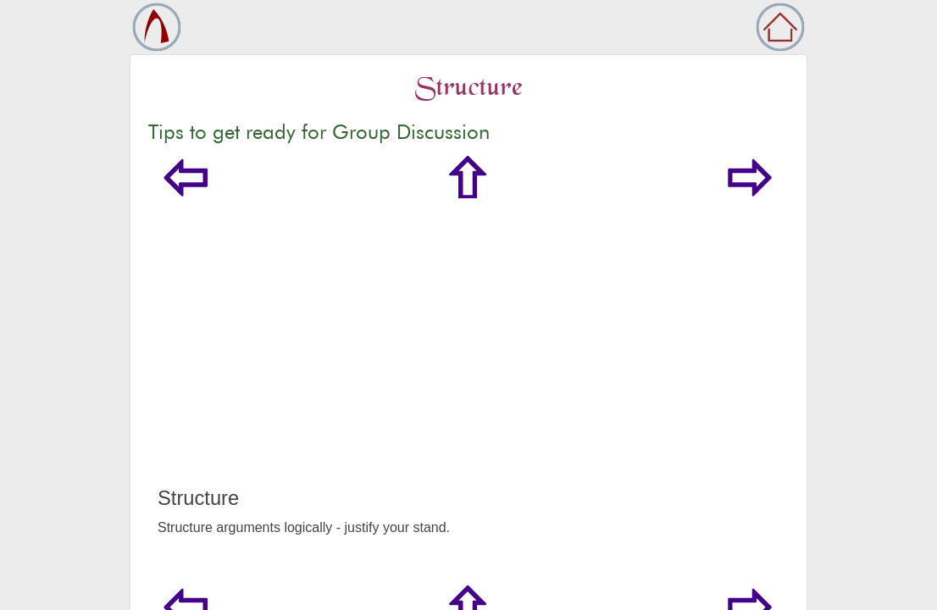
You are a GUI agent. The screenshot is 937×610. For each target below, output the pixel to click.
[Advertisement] (468, 359)
